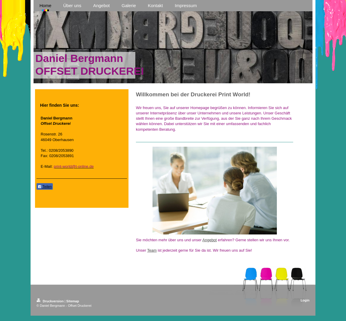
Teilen (45, 187)
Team (152, 250)
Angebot (209, 240)
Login (305, 300)
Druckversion (50, 301)
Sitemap (72, 301)
